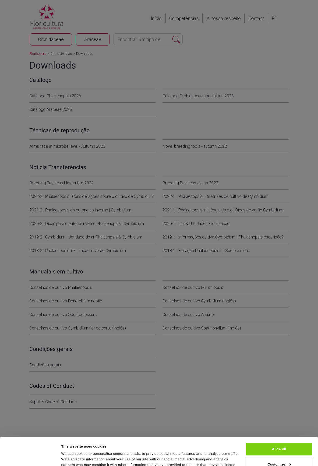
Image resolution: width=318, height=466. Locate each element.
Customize (279, 438)
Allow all (279, 422)
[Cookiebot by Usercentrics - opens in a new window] (30, 456)
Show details (72, 457)
